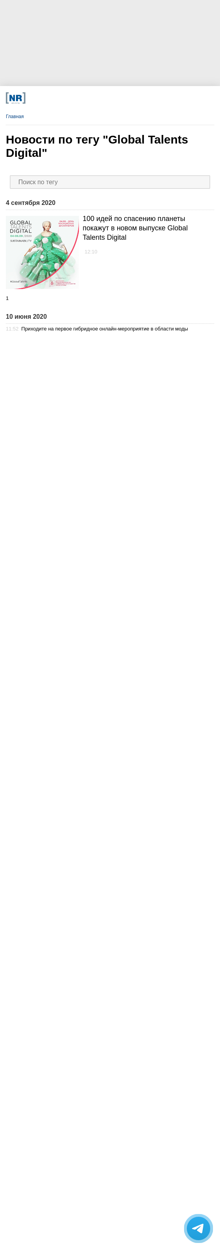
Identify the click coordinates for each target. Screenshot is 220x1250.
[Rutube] (135, 98)
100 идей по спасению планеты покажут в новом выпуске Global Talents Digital (135, 228)
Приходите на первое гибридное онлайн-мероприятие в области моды (104, 329)
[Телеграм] (47, 98)
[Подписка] (158, 98)
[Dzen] (92, 98)
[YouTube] (113, 98)
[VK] (69, 98)
